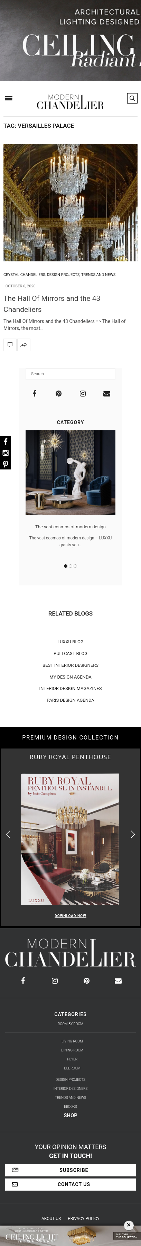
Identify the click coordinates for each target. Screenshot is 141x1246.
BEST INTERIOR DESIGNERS (70, 665)
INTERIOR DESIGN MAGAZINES (70, 688)
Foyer (72, 1059)
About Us (51, 1218)
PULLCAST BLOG (70, 653)
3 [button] (75, 566)
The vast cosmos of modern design (70, 526)
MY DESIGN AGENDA (70, 677)
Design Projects (63, 274)
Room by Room (70, 1024)
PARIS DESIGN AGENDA (70, 700)
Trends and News (98, 274)
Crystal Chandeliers (24, 274)
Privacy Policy (84, 1218)
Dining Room (72, 1050)
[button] (133, 834)
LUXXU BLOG (70, 641)
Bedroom (72, 1068)
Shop (70, 1115)
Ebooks (70, 1107)
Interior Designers (71, 1089)
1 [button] (65, 566)
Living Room (72, 1041)
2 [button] (70, 566)
